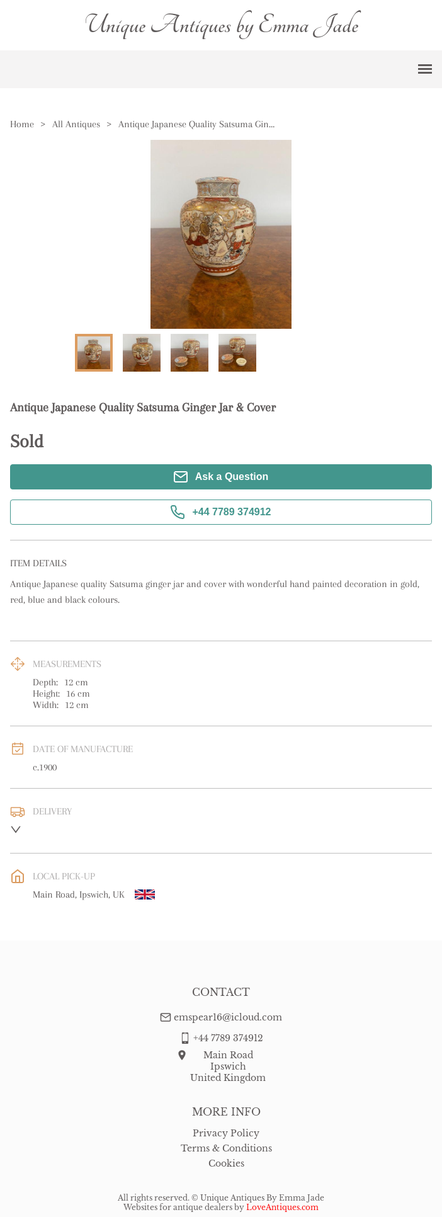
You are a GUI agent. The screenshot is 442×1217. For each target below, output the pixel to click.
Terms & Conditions (226, 1148)
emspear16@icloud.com (228, 1017)
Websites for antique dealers (177, 1207)
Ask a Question (221, 477)
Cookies (226, 1163)
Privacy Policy (226, 1133)
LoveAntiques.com (282, 1207)
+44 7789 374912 (221, 512)
